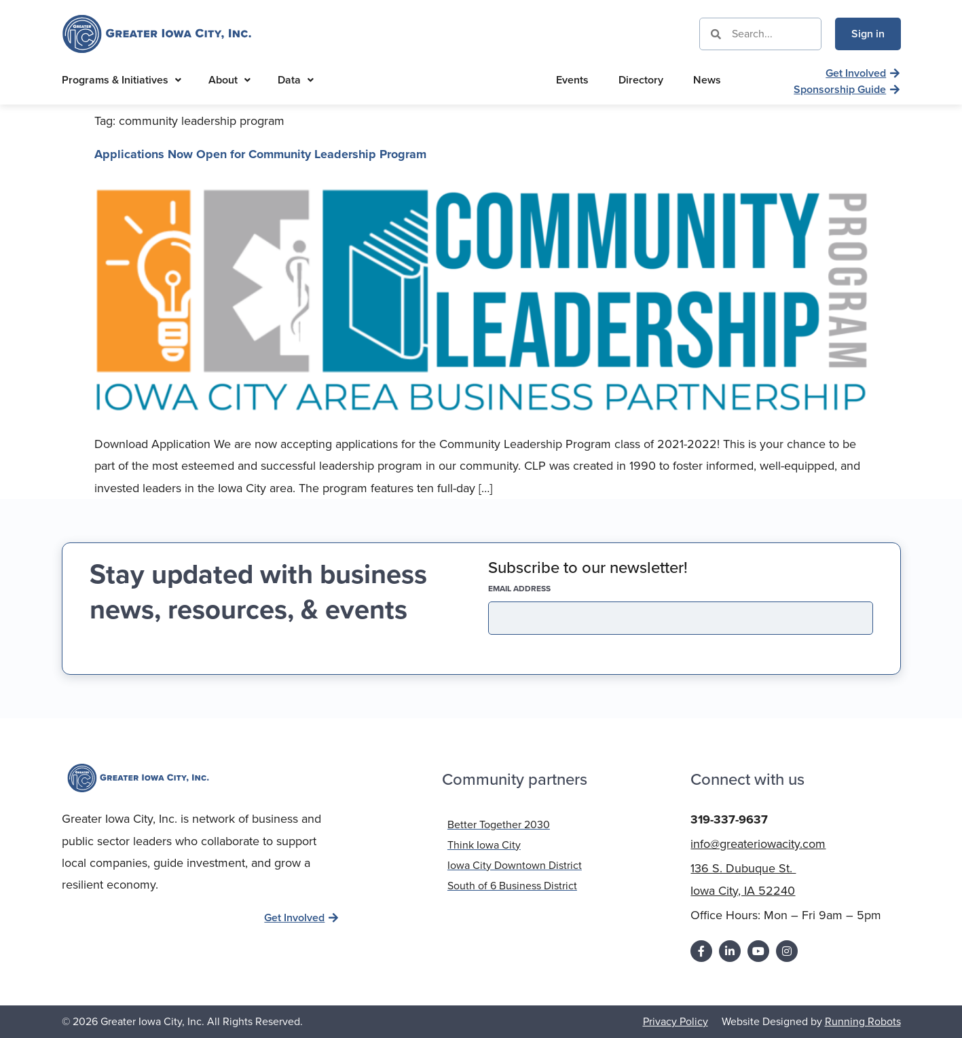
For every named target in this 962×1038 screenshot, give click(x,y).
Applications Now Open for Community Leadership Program (260, 154)
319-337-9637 (729, 819)
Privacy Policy (675, 1020)
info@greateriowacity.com (758, 843)
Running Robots (863, 1020)
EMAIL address (543, 588)
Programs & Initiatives (121, 80)
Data (296, 80)
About (229, 80)
